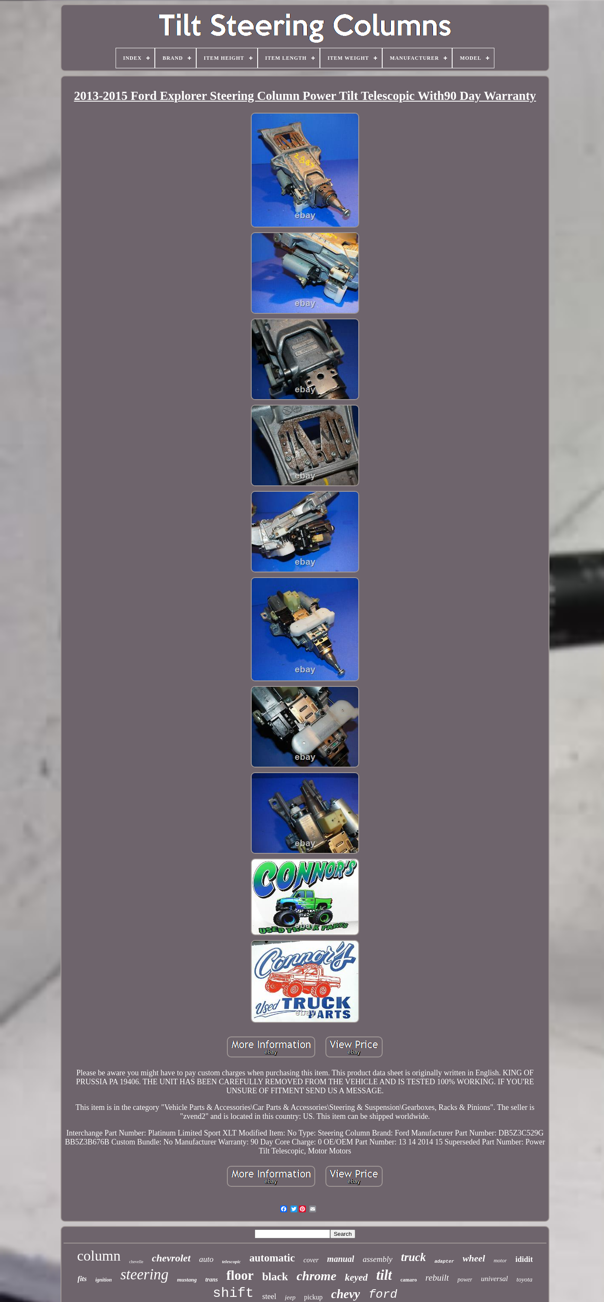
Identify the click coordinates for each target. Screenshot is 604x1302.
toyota (525, 1279)
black (275, 1276)
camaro (409, 1280)
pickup (313, 1297)
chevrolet (171, 1258)
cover (311, 1260)
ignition (103, 1280)
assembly (377, 1259)
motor (500, 1260)
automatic (272, 1258)
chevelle (136, 1261)
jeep (290, 1297)
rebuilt (437, 1278)
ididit (524, 1259)
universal (494, 1279)
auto (206, 1259)
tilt (384, 1275)
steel (269, 1296)
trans (211, 1279)
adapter (444, 1261)
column (99, 1256)
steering (144, 1274)
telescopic (231, 1261)
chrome (316, 1276)
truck (413, 1257)
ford (383, 1294)
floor (240, 1275)
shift (233, 1293)
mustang (187, 1279)
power (464, 1279)
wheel (474, 1258)
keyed (356, 1277)
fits (82, 1279)
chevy (345, 1294)
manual (340, 1259)
